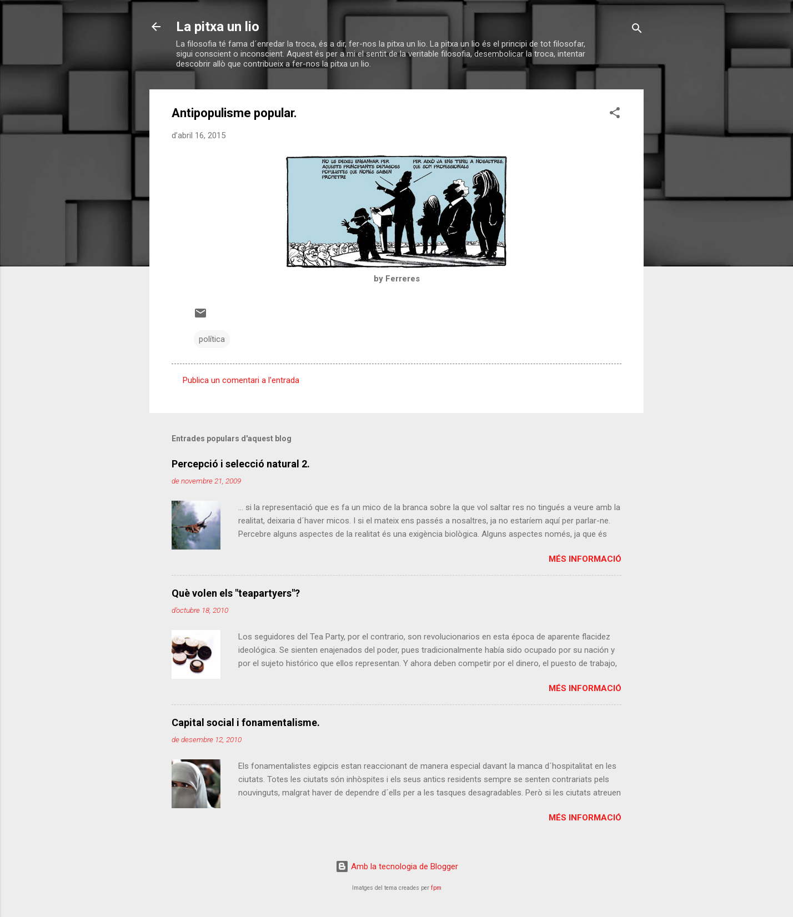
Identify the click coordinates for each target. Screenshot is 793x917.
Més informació (585, 559)
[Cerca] (637, 30)
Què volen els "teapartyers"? (236, 593)
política (212, 339)
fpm (436, 887)
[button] (614, 114)
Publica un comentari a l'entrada (241, 380)
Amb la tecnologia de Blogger (396, 866)
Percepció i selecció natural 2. (241, 464)
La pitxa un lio (217, 26)
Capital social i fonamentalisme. (246, 722)
